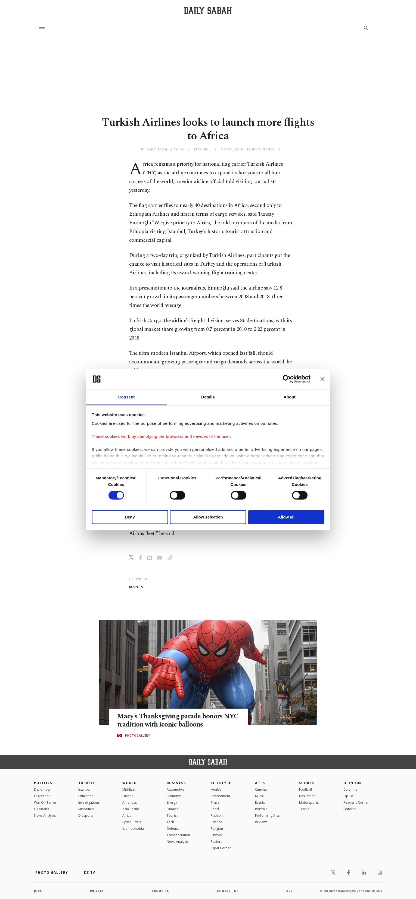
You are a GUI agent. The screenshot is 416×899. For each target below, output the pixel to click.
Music (259, 796)
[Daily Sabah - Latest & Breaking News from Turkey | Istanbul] (208, 10)
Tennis (304, 809)
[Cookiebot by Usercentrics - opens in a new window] (287, 379)
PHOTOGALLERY (137, 735)
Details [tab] (208, 397)
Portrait (261, 809)
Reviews (261, 822)
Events (260, 802)
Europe (128, 796)
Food (215, 809)
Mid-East (128, 789)
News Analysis (45, 815)
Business (176, 783)
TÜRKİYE (86, 783)
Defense (173, 828)
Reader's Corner (356, 802)
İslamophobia (133, 828)
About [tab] (290, 397)
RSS (289, 891)
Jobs (38, 891)
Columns (350, 789)
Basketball (307, 796)
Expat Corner (221, 848)
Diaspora (85, 815)
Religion (217, 828)
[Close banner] (322, 379)
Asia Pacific (130, 809)
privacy (97, 891)
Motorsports (309, 802)
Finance (172, 809)
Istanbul (84, 789)
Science (216, 822)
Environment (220, 796)
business (136, 587)
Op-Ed (348, 796)
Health (216, 789)
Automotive (176, 789)
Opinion (352, 783)
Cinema (261, 789)
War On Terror (45, 802)
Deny (130, 517)
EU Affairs (41, 809)
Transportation (178, 835)
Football (305, 789)
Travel (215, 802)
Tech (170, 822)
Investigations (89, 802)
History (216, 835)
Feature (216, 841)
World (129, 783)
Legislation (42, 796)
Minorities (86, 809)
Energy (172, 802)
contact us (227, 891)
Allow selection (208, 517)
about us (160, 891)
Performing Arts (267, 815)
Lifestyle (221, 783)
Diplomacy (42, 789)
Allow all (286, 517)
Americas (129, 802)
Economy (174, 796)
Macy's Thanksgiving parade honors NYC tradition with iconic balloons (177, 720)
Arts (260, 783)
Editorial (349, 809)
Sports (307, 783)
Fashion (217, 815)
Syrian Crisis (131, 822)
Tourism (173, 815)
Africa (126, 815)
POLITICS (43, 783)
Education (86, 796)
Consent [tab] (126, 397)
